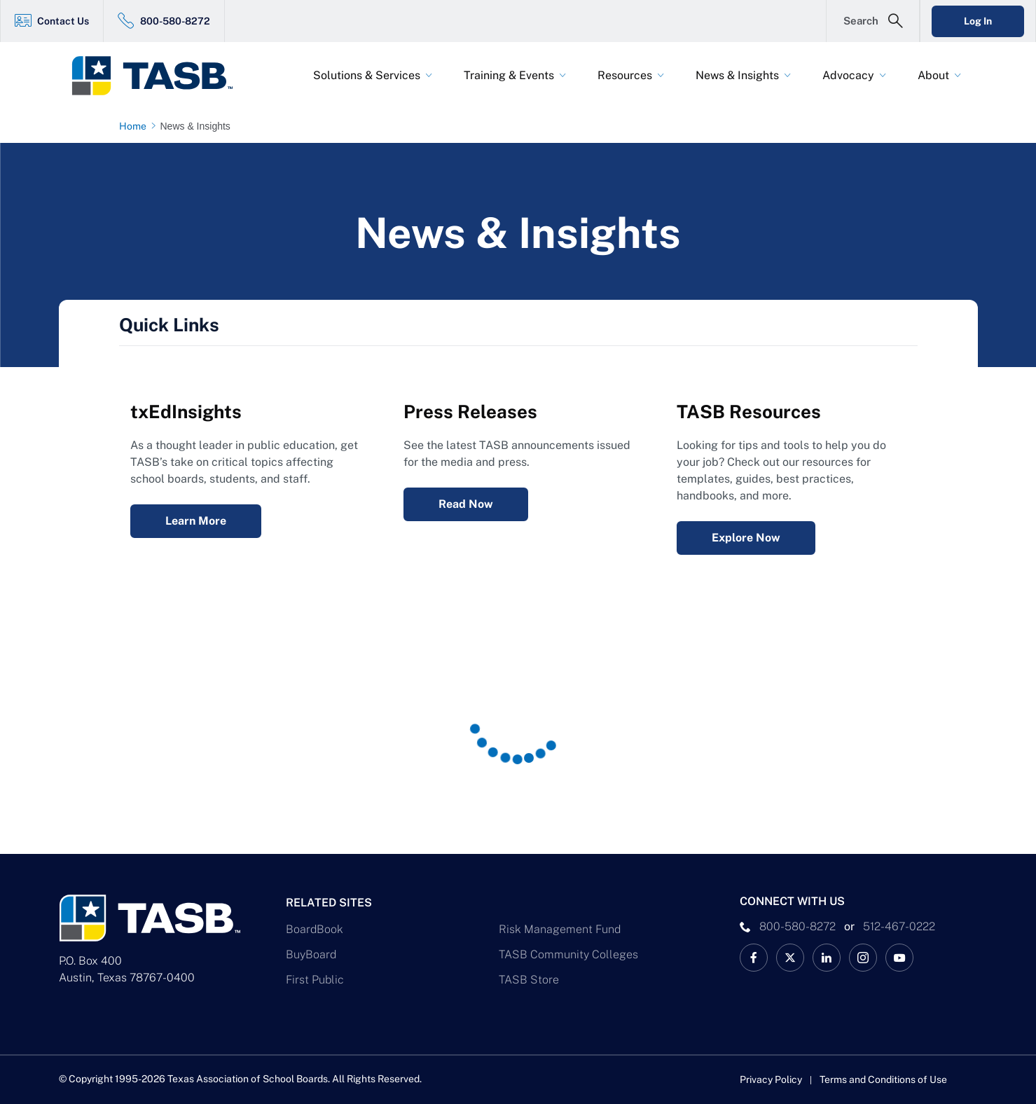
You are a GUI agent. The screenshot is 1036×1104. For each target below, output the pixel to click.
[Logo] (161, 76)
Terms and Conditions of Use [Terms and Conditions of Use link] (883, 1079)
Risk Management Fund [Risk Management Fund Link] (560, 929)
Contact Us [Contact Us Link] (63, 21)
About (933, 75)
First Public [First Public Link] (315, 979)
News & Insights (737, 75)
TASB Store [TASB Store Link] (529, 979)
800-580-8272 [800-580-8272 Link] (175, 21)
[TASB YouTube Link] (899, 958)
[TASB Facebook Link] (754, 958)
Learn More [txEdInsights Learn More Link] (195, 520)
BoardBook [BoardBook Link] (314, 929)
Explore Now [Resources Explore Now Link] (746, 537)
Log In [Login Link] (978, 21)
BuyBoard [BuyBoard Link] (311, 954)
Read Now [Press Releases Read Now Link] (465, 504)
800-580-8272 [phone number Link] (797, 926)
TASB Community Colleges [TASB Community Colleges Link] (568, 954)
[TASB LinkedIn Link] (827, 958)
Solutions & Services (366, 75)
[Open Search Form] (873, 21)
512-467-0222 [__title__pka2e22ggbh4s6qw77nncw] (899, 926)
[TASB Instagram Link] (863, 958)
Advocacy (848, 75)
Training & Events (509, 75)
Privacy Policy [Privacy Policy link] (771, 1079)
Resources (625, 75)
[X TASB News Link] (790, 958)
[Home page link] (135, 126)
